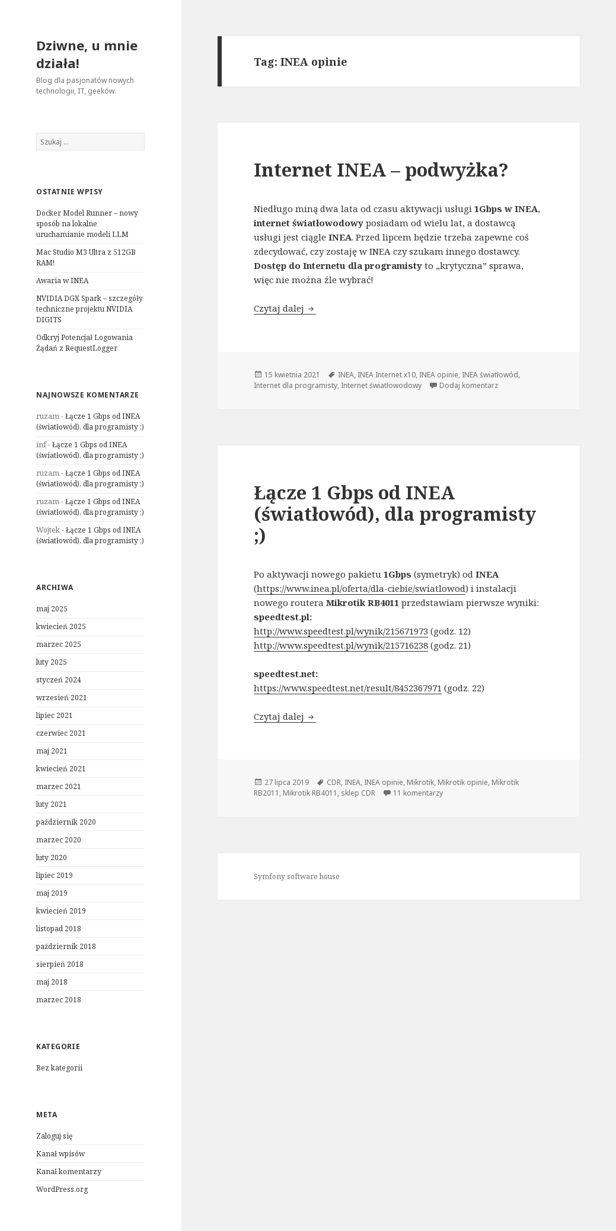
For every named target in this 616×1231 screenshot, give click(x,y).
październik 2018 (66, 946)
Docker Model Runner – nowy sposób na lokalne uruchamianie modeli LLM (87, 223)
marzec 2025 (58, 644)
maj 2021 (52, 751)
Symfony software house (297, 876)
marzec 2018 (58, 1000)
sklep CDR (358, 793)
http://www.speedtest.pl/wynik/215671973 (341, 631)
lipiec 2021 (54, 715)
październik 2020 (66, 822)
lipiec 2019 (54, 875)
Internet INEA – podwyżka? (381, 169)
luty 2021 (51, 804)
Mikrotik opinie (463, 782)
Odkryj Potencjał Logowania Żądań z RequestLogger (84, 342)
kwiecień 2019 (61, 911)
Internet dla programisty (295, 385)
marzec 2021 (58, 786)
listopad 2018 (58, 929)
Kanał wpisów (60, 1154)
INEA (346, 375)
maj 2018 (52, 982)
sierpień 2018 (60, 964)
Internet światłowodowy (381, 385)
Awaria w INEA (62, 280)
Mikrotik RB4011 (310, 793)
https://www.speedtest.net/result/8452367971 (348, 688)
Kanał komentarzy (68, 1171)
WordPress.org (62, 1189)
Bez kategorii (59, 1068)
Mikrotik (420, 782)
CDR (334, 782)
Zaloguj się (54, 1136)
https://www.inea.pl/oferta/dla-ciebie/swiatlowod (361, 588)
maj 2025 (52, 609)
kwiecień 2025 (61, 626)
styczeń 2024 (58, 680)
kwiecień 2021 (61, 769)
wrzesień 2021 (61, 698)
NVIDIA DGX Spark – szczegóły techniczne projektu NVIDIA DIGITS (89, 309)
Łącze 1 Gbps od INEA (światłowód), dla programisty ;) (90, 421)
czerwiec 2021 (61, 733)
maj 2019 (52, 893)
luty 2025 (51, 662)
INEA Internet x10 (387, 375)
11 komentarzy (418, 793)
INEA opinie (438, 375)
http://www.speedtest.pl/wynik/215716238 (341, 645)
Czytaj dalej (285, 308)
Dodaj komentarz (468, 385)
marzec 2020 (58, 840)
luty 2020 (51, 857)
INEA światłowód (490, 375)
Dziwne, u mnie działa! (87, 54)
